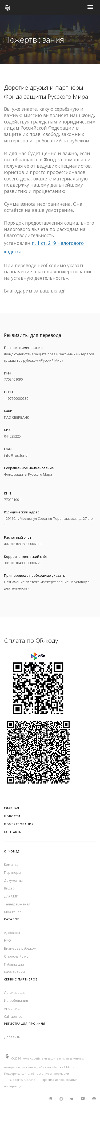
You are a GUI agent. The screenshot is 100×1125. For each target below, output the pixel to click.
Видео (9, 888)
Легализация (15, 992)
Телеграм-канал (17, 904)
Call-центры (13, 1016)
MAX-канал (12, 911)
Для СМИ (11, 896)
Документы (13, 880)
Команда (11, 864)
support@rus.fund (22, 1080)
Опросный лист (17, 956)
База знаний (14, 972)
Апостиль (12, 1008)
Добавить (12, 1037)
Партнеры (12, 872)
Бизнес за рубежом (20, 948)
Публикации (14, 964)
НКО (7, 940)
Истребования (16, 1000)
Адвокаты (12, 932)
